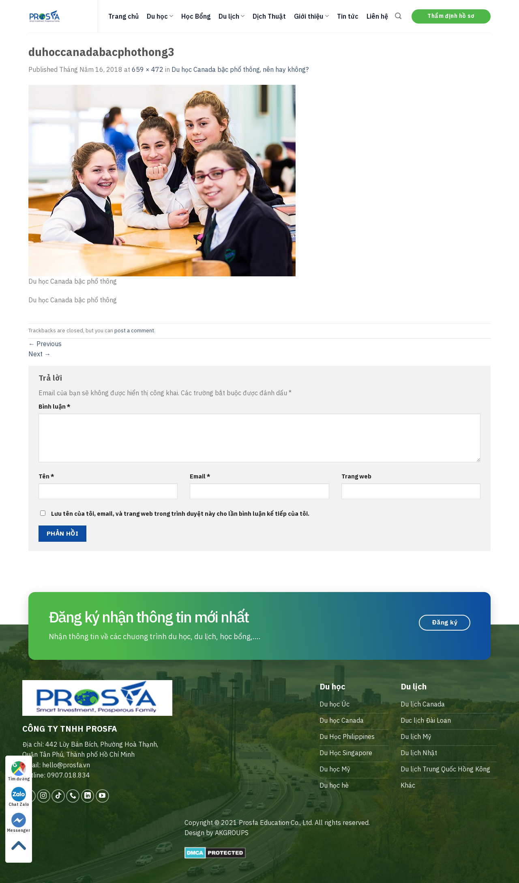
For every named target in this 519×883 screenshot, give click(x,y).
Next (39, 354)
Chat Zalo (19, 797)
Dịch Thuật (269, 16)
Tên (46, 476)
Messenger (18, 823)
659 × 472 (147, 69)
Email (200, 476)
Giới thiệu (311, 16)
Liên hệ (377, 16)
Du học (160, 16)
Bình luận (55, 406)
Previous (45, 344)
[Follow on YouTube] (102, 796)
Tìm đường (19, 771)
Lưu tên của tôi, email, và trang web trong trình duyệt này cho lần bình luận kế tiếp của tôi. (180, 513)
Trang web (356, 476)
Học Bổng (195, 16)
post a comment (134, 330)
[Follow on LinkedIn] (87, 796)
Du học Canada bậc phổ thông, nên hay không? (240, 69)
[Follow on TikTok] (58, 796)
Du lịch (231, 16)
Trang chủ (123, 16)
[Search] (398, 16)
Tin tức (347, 16)
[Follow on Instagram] (43, 796)
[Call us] (72, 796)
